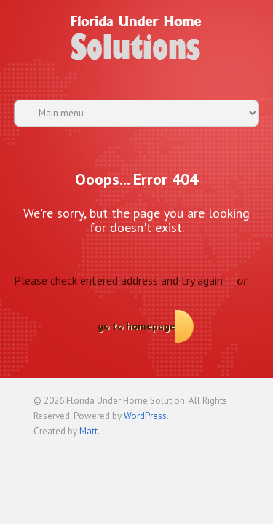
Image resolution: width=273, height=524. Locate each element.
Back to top (229, 453)
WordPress (145, 416)
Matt (88, 431)
